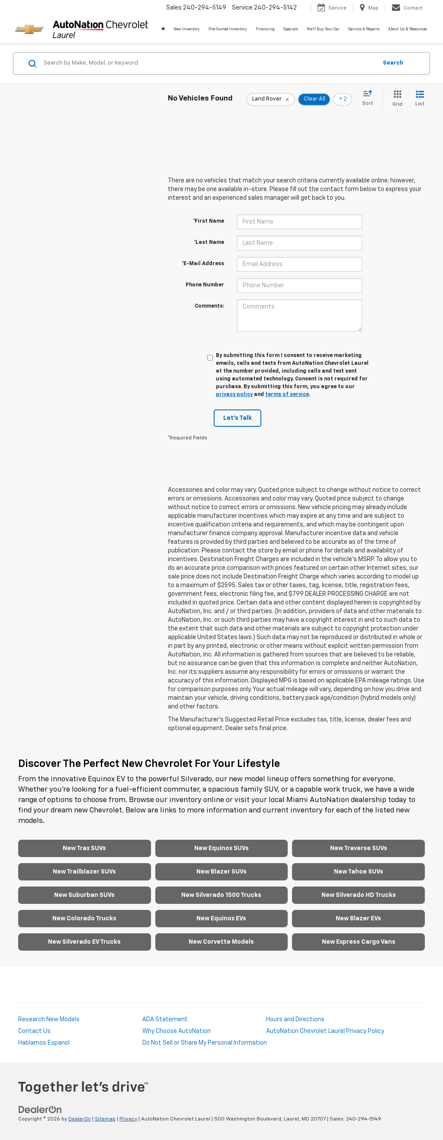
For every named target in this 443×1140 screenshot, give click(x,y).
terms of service (287, 394)
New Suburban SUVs (84, 895)
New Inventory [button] (186, 29)
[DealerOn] (40, 1110)
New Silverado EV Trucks (84, 942)
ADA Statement (165, 1020)
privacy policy (234, 394)
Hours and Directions (295, 1020)
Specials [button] (290, 29)
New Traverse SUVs (358, 848)
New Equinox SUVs (221, 848)
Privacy (128, 1119)
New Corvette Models (221, 942)
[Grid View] (395, 99)
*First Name (208, 221)
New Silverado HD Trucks (358, 895)
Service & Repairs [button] (363, 29)
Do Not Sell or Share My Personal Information (204, 1043)
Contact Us (34, 1031)
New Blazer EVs (358, 919)
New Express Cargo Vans (358, 942)
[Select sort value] (370, 98)
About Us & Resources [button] (407, 29)
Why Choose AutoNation (176, 1031)
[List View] (420, 99)
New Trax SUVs (84, 848)
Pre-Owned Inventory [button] (228, 29)
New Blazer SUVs (221, 872)
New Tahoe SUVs (358, 872)
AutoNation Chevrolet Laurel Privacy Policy (325, 1031)
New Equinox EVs (221, 919)
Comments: (209, 306)
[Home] (163, 29)
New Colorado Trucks (84, 919)
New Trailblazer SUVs (84, 872)
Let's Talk (237, 418)
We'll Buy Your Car (323, 29)
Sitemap (105, 1119)
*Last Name (209, 242)
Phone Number (205, 285)
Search (393, 63)
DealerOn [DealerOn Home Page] (79, 1119)
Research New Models (49, 1020)
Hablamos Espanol (44, 1043)
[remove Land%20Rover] (270, 99)
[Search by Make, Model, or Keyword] (209, 63)
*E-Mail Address (203, 263)
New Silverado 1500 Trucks (221, 895)
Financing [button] (265, 29)
